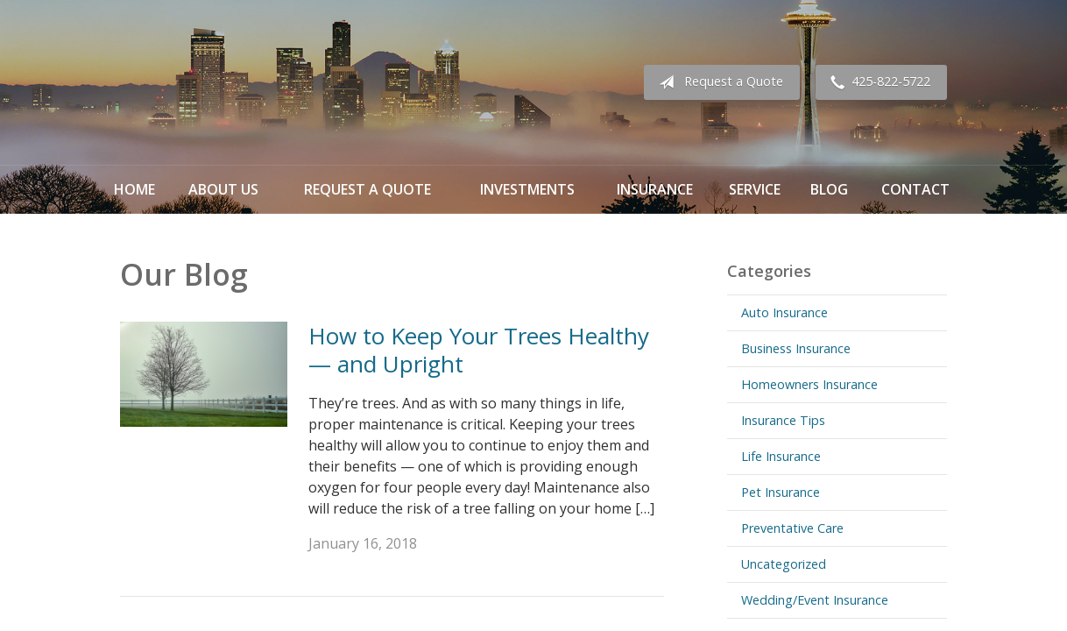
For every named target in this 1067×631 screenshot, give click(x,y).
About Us (223, 189)
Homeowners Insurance (809, 384)
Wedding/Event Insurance (814, 600)
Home (134, 189)
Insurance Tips (783, 420)
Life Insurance (781, 456)
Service (755, 189)
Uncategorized (783, 564)
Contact (915, 189)
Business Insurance (796, 348)
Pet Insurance (780, 492)
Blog (829, 189)
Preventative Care (792, 528)
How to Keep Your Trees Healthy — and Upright (478, 350)
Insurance (655, 189)
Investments (527, 189)
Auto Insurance (784, 312)
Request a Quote (717, 82)
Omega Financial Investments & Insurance (207, 82)
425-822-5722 (876, 82)
